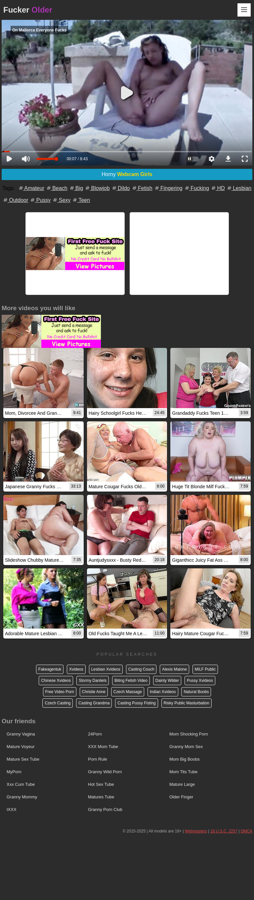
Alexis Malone (174, 669)
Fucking (196, 188)
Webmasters (196, 831)
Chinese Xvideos (56, 680)
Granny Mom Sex (186, 746)
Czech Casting (57, 703)
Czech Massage (127, 691)
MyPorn (14, 771)
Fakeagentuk (49, 669)
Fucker (27, 9)
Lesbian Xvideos (105, 669)
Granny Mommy (22, 796)
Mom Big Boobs (184, 759)
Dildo (120, 188)
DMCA (246, 831)
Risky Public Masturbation (186, 703)
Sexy (61, 200)
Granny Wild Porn (105, 771)
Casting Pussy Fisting (136, 703)
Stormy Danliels (92, 680)
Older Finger (181, 796)
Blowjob (96, 188)
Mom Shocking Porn (188, 734)
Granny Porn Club (105, 809)
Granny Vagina (21, 734)
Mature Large (182, 784)
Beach (56, 188)
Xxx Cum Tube (21, 784)
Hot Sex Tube (101, 784)
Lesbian (239, 188)
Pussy (40, 200)
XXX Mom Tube (103, 746)
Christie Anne (94, 691)
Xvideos (76, 669)
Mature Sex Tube (23, 759)
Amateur (31, 188)
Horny (127, 174)
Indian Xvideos (163, 691)
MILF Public (205, 669)
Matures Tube (101, 796)
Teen (81, 200)
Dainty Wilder (167, 680)
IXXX (12, 809)
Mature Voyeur (21, 746)
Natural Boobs (196, 691)
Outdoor (15, 200)
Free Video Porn (59, 691)
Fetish (141, 188)
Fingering (168, 188)
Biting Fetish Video (131, 680)
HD (217, 188)
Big (76, 188)
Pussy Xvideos (200, 680)
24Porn (95, 734)
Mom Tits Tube (183, 771)
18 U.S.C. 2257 (223, 831)
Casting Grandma (93, 703)
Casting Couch (141, 669)
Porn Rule (97, 759)
